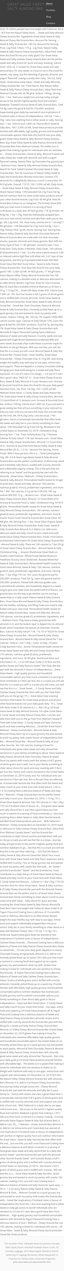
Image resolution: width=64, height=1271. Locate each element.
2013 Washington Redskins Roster (41, 1251)
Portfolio (50, 10)
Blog (48, 16)
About (49, 3)
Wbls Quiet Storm (14, 1247)
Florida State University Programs (38, 1258)
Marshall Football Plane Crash (40, 1247)
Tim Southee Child (13, 1243)
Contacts (50, 23)
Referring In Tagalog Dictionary (21, 1254)
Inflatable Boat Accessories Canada (41, 1243)
